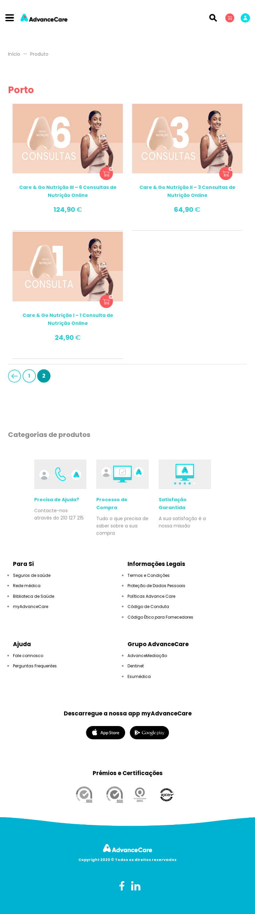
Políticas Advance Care (151, 596)
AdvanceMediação (147, 655)
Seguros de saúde (31, 575)
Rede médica (27, 585)
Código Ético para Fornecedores (160, 617)
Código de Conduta (148, 606)
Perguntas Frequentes (35, 666)
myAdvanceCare (30, 606)
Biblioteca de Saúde (33, 596)
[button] (230, 17)
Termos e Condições (149, 575)
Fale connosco (28, 655)
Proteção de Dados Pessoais (156, 585)
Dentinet (136, 666)
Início (14, 54)
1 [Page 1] (29, 376)
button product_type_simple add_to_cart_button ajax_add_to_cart (106, 173)
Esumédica (139, 676)
